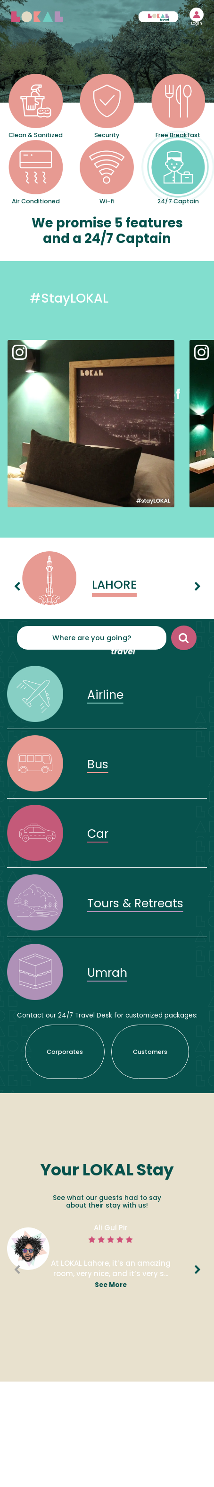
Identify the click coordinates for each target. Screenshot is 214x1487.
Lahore (114, 584)
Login (196, 24)
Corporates (65, 1052)
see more (111, 1284)
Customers (150, 1052)
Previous (13, 579)
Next (194, 579)
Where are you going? (91, 638)
